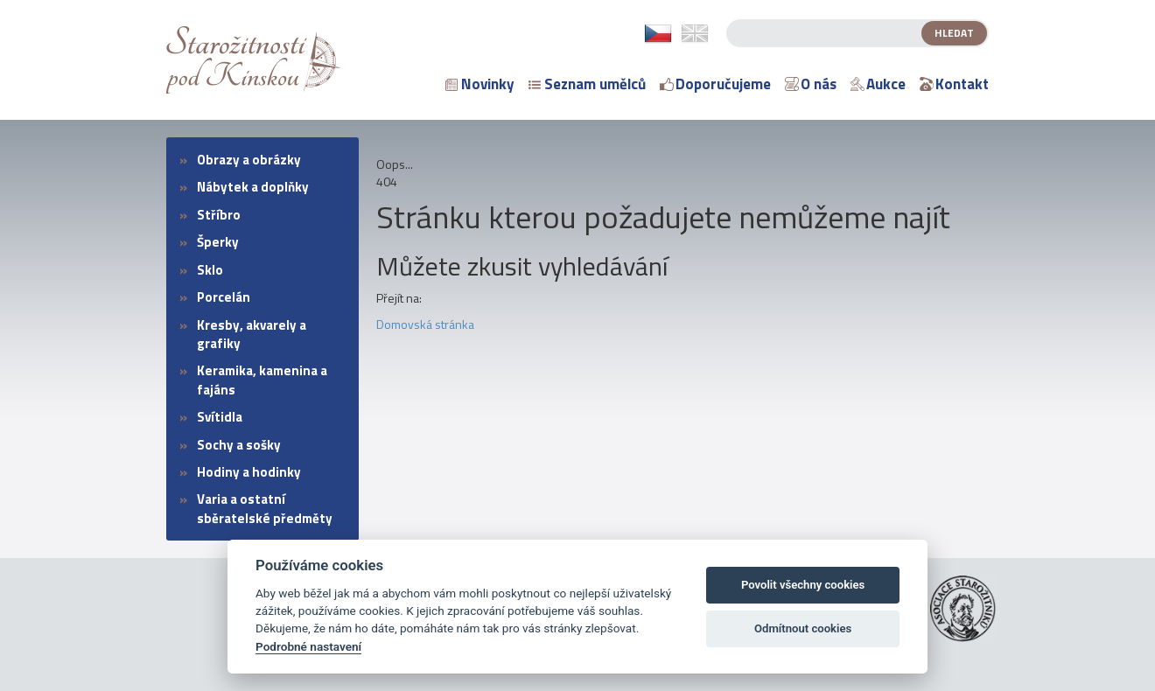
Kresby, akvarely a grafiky (251, 334)
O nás (810, 83)
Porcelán (223, 297)
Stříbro (219, 215)
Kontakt (954, 83)
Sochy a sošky (239, 445)
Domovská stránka (425, 324)
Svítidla (219, 417)
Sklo (210, 270)
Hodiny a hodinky (249, 472)
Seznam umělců (587, 83)
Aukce (878, 83)
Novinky (479, 83)
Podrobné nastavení (308, 646)
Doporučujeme (715, 83)
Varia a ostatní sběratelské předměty (264, 508)
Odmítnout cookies (802, 628)
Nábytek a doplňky (253, 187)
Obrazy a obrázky (249, 160)
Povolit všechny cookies (802, 584)
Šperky (218, 242)
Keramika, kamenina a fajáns (262, 379)
